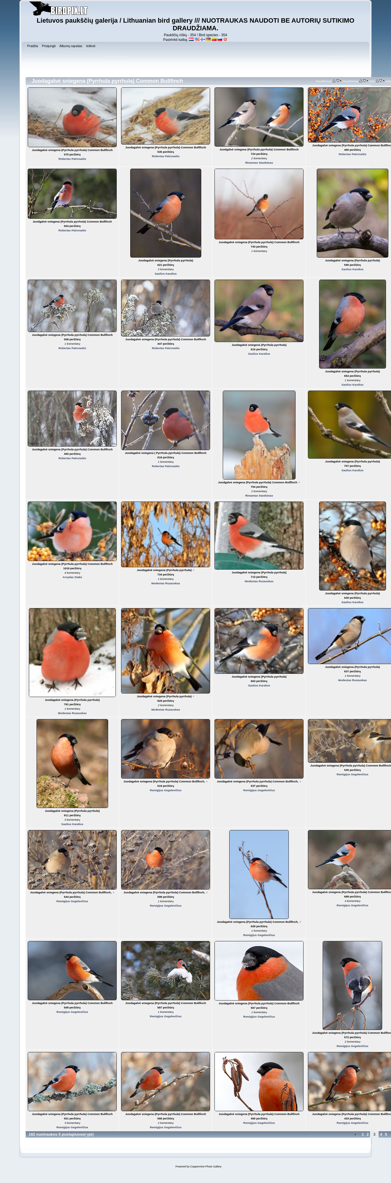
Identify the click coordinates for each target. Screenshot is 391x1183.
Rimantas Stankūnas (259, 162)
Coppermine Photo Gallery (205, 1166)
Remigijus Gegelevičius (166, 790)
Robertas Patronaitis (72, 158)
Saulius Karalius (166, 273)
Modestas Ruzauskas (165, 583)
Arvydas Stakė (72, 577)
